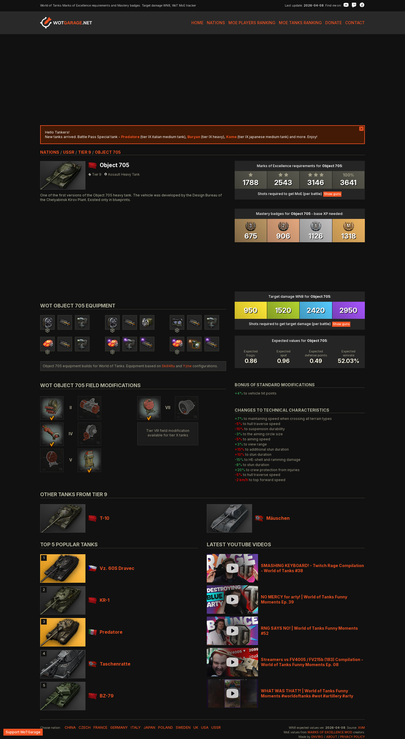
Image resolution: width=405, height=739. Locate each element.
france (100, 727)
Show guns (332, 194)
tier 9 (84, 152)
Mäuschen (272, 518)
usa (204, 727)
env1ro (317, 737)
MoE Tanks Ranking (300, 22)
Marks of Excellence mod (330, 732)
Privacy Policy (352, 737)
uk (195, 727)
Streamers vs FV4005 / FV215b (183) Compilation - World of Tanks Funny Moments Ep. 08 (312, 662)
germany (119, 727)
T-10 (98, 518)
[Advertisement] (202, 80)
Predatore (105, 632)
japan (149, 727)
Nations (216, 22)
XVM (361, 728)
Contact (355, 22)
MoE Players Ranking (251, 22)
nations (49, 152)
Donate (333, 22)
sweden (183, 727)
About (331, 737)
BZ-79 (101, 696)
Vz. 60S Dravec (111, 568)
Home (197, 22)
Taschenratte (109, 664)
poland (165, 727)
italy (136, 727)
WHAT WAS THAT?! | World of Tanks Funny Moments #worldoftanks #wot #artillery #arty (307, 693)
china (70, 727)
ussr (68, 152)
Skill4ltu (168, 366)
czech (85, 727)
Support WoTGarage (23, 732)
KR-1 (98, 600)
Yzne (187, 366)
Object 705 (108, 152)
